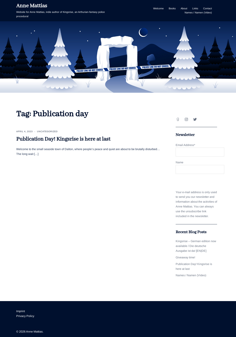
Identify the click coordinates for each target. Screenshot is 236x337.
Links (195, 8)
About (184, 8)
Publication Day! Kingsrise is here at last (63, 139)
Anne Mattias (31, 6)
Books (172, 8)
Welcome (158, 8)
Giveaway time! (185, 257)
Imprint (20, 311)
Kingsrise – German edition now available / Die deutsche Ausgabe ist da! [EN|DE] (196, 246)
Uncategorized (47, 131)
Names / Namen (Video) (198, 12)
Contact (207, 8)
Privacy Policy (25, 316)
